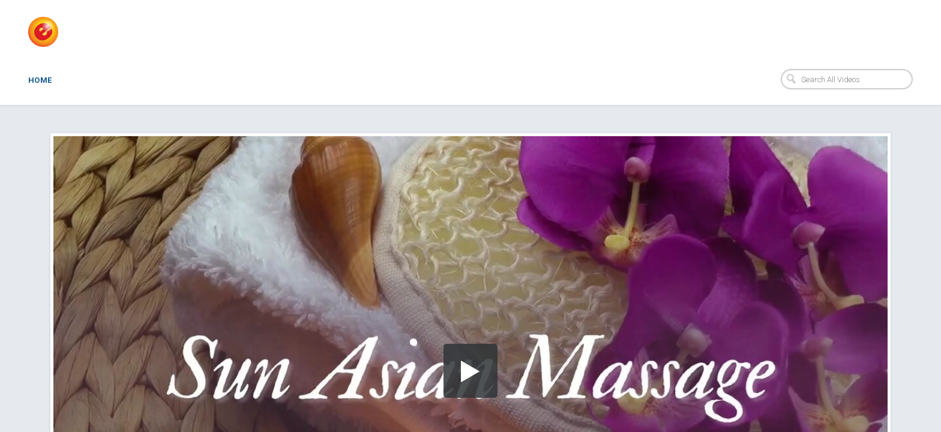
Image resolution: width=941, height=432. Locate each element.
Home (40, 80)
